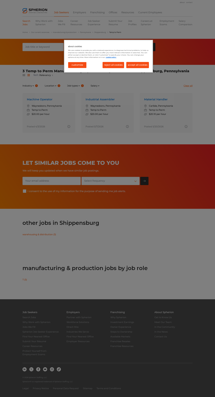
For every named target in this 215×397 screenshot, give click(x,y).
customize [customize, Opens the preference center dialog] (77, 65)
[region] (108, 56)
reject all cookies (113, 65)
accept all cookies (137, 65)
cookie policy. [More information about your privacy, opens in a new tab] (111, 57)
